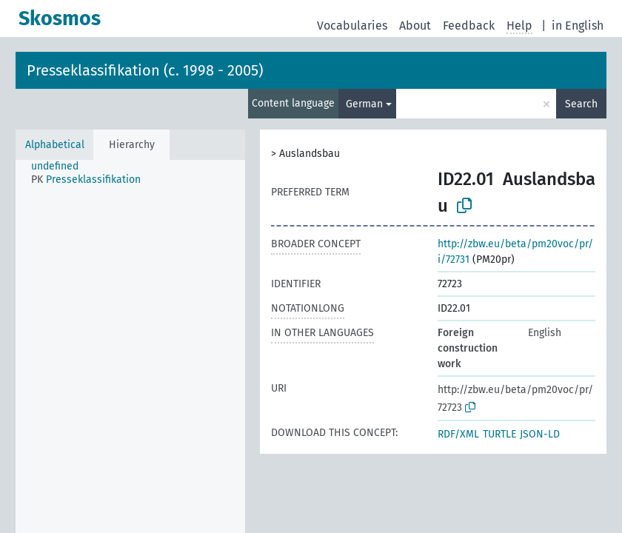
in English (577, 26)
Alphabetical (54, 144)
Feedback (469, 26)
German (364, 104)
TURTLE (499, 434)
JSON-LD (540, 434)
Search (581, 104)
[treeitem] (61, 166)
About (415, 26)
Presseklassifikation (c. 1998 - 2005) (145, 70)
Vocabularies (352, 26)
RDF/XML (458, 434)
